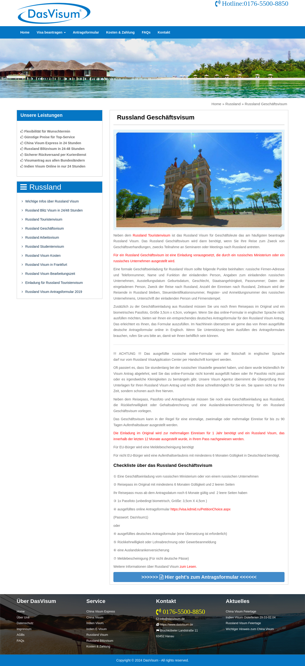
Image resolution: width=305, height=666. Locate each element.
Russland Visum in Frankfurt (44, 264)
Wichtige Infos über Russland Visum (50, 201)
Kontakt (164, 32)
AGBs (21, 634)
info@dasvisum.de (170, 619)
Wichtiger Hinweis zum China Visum (250, 629)
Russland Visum (97, 634)
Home (25, 32)
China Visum (94, 617)
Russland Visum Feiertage (243, 623)
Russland (233, 104)
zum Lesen (188, 566)
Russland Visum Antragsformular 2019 (52, 292)
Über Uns (23, 617)
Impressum (24, 629)
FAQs (146, 32)
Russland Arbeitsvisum (40, 237)
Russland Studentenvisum (43, 246)
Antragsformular (86, 32)
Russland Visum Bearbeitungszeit (48, 274)
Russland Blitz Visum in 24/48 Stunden (52, 210)
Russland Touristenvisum (42, 219)
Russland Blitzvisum (99, 640)
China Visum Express (100, 611)
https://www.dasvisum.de (174, 624)
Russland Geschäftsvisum (43, 228)
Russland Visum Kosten (41, 255)
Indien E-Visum (96, 629)
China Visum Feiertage (241, 611)
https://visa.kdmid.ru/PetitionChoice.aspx (200, 509)
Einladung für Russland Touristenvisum (52, 283)
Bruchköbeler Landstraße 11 (177, 630)
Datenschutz (25, 623)
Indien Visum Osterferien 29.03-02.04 (251, 617)
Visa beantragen (51, 32)
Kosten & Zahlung (120, 32)
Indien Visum (95, 623)
